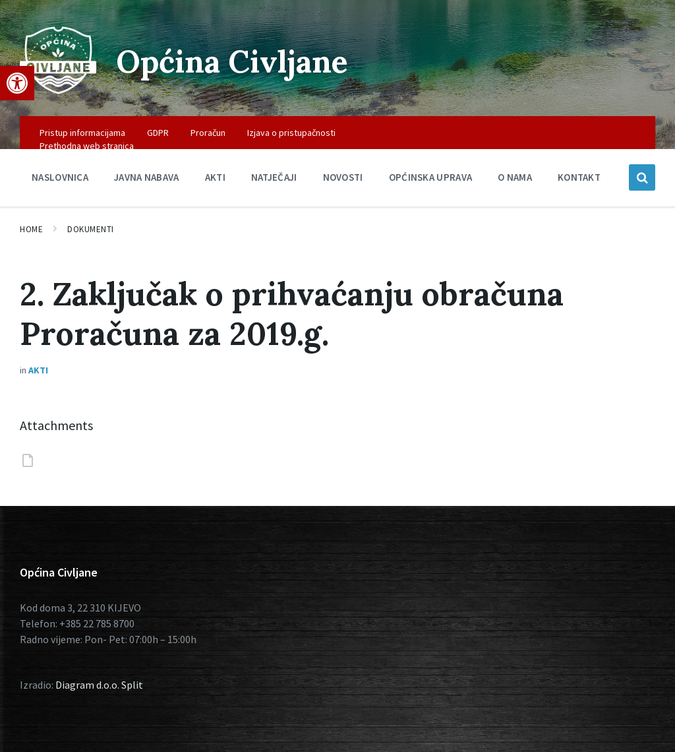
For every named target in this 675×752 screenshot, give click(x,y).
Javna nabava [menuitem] (146, 177)
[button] (17, 83)
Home (31, 229)
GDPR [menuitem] (158, 133)
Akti (38, 370)
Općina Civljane (235, 61)
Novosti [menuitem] (343, 177)
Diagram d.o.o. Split (99, 684)
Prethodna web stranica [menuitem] (87, 146)
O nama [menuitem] (515, 177)
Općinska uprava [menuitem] (431, 177)
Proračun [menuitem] (208, 133)
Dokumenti (90, 229)
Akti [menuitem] (215, 177)
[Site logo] (58, 90)
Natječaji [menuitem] (274, 177)
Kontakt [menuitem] (579, 177)
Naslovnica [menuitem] (60, 177)
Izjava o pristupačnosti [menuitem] (291, 133)
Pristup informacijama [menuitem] (82, 133)
